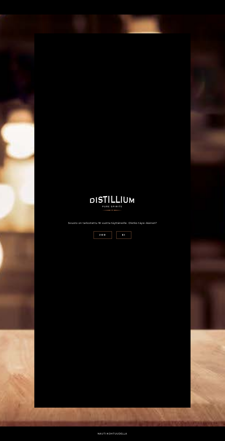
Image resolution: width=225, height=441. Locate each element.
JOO (102, 235)
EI (123, 235)
